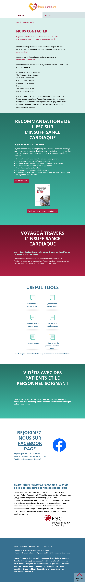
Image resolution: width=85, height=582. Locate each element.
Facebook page (30, 446)
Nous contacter (20, 547)
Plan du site (34, 547)
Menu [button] (21, 15)
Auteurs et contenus (62, 553)
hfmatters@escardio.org (25, 60)
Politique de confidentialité (24, 553)
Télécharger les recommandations (42, 211)
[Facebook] (59, 445)
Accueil (18, 22)
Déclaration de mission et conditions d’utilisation (31, 551)
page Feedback (22, 52)
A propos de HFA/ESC (45, 553)
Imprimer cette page (23, 39)
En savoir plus (21, 181)
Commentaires (47, 547)
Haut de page (79, 579)
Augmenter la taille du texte (26, 37)
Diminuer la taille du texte (48, 37)
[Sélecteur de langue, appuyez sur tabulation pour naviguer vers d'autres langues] (56, 15)
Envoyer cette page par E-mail (44, 39)
